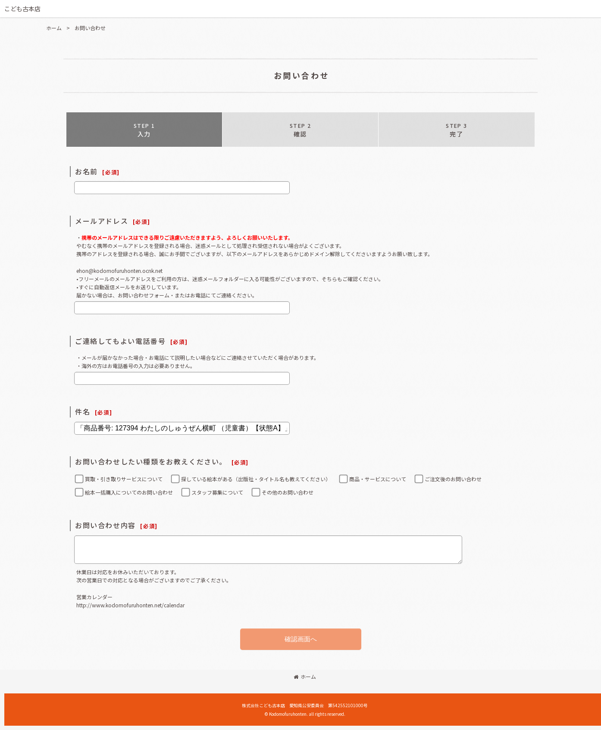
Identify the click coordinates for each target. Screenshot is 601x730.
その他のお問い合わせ (287, 492)
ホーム (305, 676)
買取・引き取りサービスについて (124, 479)
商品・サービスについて (377, 479)
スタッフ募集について (217, 492)
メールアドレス (101, 221)
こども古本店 (22, 8)
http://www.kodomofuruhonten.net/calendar (130, 605)
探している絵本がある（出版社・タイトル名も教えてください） (256, 479)
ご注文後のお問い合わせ (453, 479)
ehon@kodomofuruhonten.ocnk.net (119, 270)
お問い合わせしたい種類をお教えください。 (151, 461)
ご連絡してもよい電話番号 (120, 341)
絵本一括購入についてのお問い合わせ (129, 492)
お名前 (86, 171)
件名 (82, 411)
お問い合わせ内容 (105, 525)
